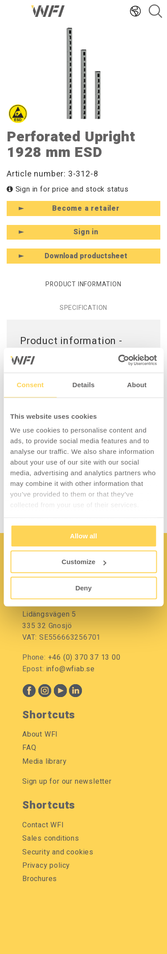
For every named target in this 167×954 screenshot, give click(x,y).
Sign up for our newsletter (67, 781)
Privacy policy (46, 865)
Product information (83, 284)
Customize (83, 561)
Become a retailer (86, 208)
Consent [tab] (30, 385)
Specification (83, 308)
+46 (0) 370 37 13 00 (84, 657)
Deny (83, 588)
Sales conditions (50, 838)
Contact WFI (43, 825)
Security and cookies (58, 852)
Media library (44, 761)
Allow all (83, 536)
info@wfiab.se (70, 669)
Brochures (39, 879)
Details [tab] (84, 385)
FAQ (29, 747)
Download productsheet (86, 256)
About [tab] (137, 385)
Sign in (85, 232)
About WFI (40, 734)
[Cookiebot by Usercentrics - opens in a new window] (119, 360)
